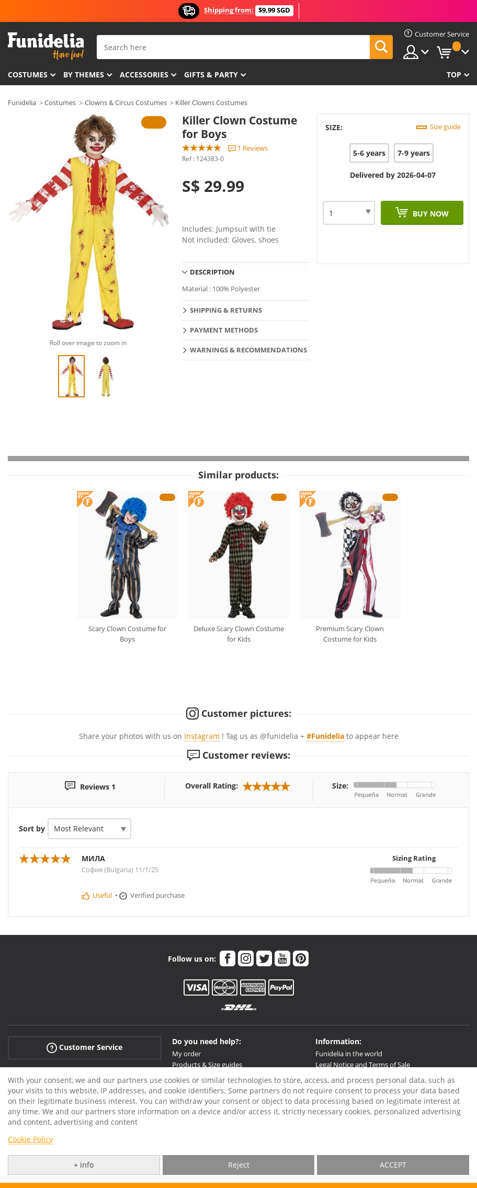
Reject (238, 1165)
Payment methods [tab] (224, 330)
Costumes (28, 74)
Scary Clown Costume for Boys (127, 634)
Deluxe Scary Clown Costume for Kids (239, 634)
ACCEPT (393, 1165)
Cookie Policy (30, 1139)
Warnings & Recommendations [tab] (248, 350)
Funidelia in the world (348, 1053)
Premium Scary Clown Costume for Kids (350, 634)
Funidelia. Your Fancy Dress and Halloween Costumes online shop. (46, 46)
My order (186, 1053)
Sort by (32, 828)
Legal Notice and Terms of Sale (362, 1064)
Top (454, 74)
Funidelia (22, 102)
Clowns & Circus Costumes (126, 102)
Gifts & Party (211, 74)
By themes (83, 74)
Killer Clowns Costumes (211, 102)
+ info (84, 1165)
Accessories (144, 74)
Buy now (430, 214)
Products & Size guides (207, 1064)
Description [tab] (212, 272)
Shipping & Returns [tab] (226, 310)
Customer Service (84, 1047)
